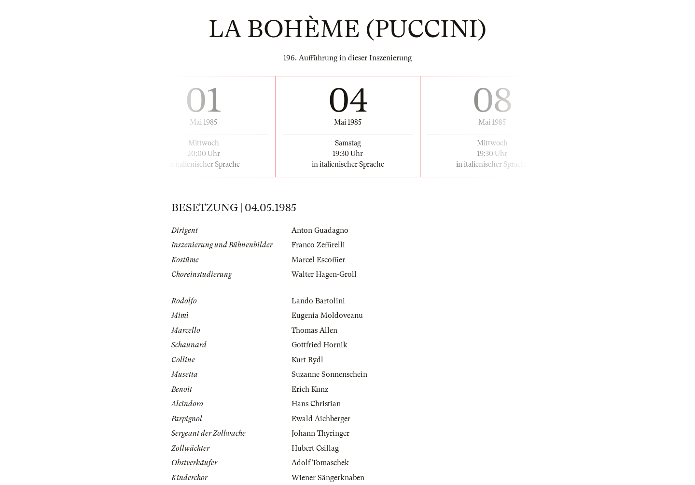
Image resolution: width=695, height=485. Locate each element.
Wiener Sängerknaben (328, 477)
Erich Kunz (310, 389)
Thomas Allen (314, 330)
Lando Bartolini (318, 301)
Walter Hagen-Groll (324, 274)
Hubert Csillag (315, 448)
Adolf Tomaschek (320, 462)
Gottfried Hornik (320, 345)
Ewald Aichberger (321, 418)
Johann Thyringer (320, 433)
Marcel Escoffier (318, 260)
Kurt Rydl (307, 360)
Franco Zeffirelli (318, 245)
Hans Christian (316, 403)
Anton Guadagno (320, 230)
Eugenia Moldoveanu (327, 315)
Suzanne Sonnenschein (329, 374)
